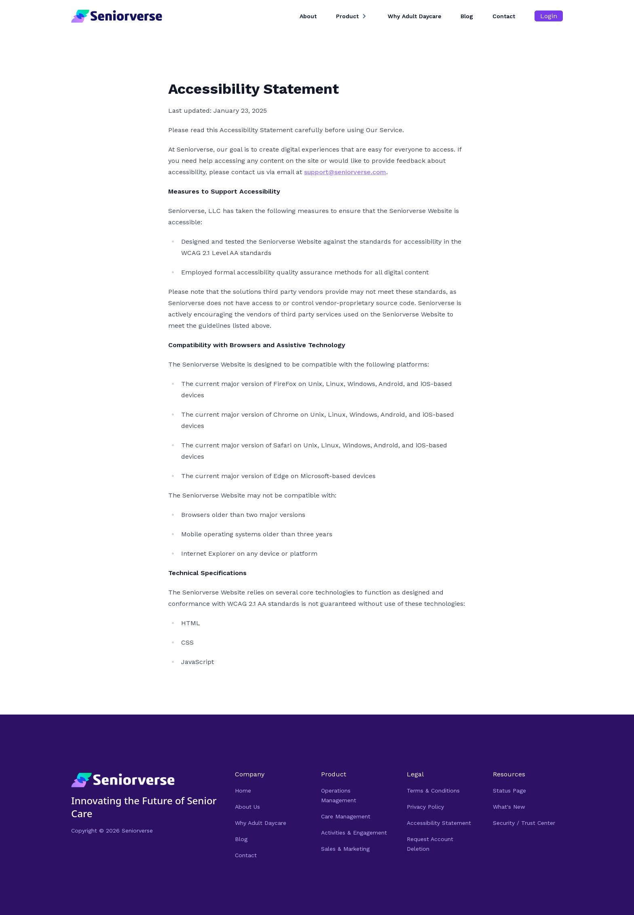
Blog (467, 16)
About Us (247, 806)
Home (243, 790)
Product (347, 16)
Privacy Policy (425, 806)
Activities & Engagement (354, 832)
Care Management (345, 816)
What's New (509, 806)
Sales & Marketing (345, 848)
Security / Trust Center (524, 823)
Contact (503, 16)
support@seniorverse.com (345, 172)
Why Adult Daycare (414, 16)
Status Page (509, 790)
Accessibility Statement (439, 823)
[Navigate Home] (123, 780)
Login (548, 16)
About (308, 16)
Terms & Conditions (433, 790)
